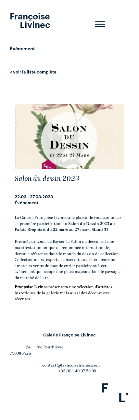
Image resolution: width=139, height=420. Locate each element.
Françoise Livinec (30, 19)
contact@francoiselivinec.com (71, 365)
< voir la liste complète (33, 71)
